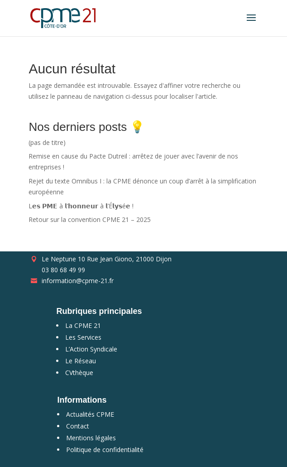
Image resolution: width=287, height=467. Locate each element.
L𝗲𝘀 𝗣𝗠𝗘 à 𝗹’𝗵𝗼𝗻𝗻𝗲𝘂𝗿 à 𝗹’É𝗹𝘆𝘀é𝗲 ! (81, 206)
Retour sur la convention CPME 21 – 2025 (90, 219)
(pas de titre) (47, 142)
